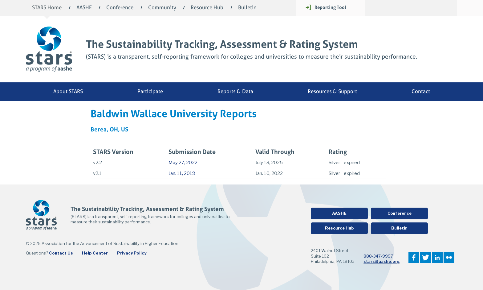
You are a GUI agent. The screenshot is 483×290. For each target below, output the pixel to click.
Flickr (449, 257)
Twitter (425, 257)
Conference (119, 8)
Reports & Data (235, 91)
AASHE (84, 8)
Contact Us (61, 253)
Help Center (95, 253)
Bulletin (247, 8)
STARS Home (47, 8)
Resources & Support (332, 91)
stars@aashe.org (381, 261)
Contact (421, 91)
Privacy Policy (131, 253)
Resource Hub (207, 8)
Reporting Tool (330, 7)
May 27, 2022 (182, 162)
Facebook (413, 257)
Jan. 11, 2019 (181, 173)
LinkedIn (437, 257)
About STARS (68, 91)
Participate (150, 91)
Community (162, 8)
